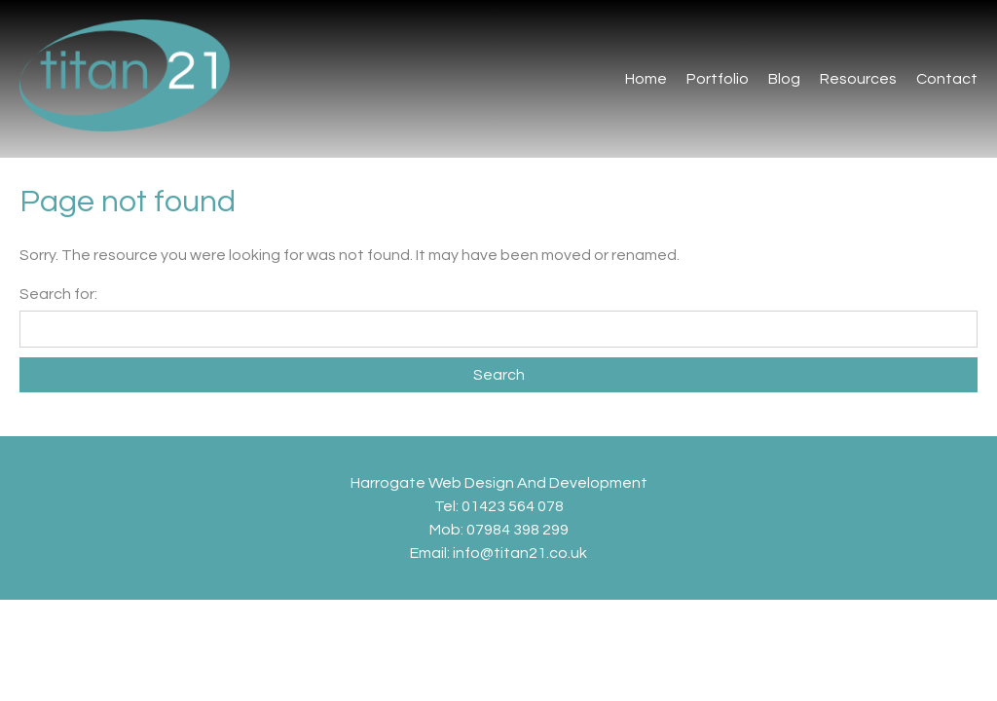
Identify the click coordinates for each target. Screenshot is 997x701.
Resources (858, 79)
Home (646, 79)
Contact (947, 79)
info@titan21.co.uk (520, 553)
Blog (784, 79)
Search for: (58, 294)
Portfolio (717, 79)
